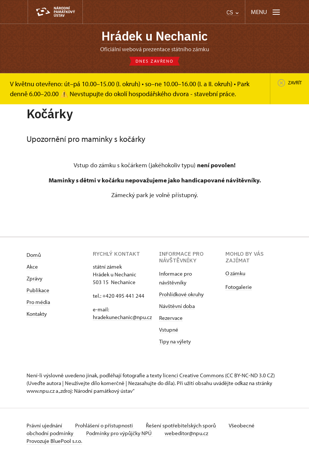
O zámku (235, 273)
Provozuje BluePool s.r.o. (54, 440)
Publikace (38, 290)
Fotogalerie (238, 286)
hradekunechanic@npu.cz (122, 317)
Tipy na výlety (175, 341)
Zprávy (34, 278)
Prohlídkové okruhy (181, 294)
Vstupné (168, 329)
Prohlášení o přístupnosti (104, 425)
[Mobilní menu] (266, 12)
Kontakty (37, 313)
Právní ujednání (45, 425)
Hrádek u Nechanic (154, 36)
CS (233, 12)
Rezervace (171, 317)
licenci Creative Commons (193, 375)
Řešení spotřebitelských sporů (181, 425)
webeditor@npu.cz (186, 433)
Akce (32, 266)
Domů (34, 254)
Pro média (38, 301)
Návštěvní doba (177, 306)
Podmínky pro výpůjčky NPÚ (119, 433)
